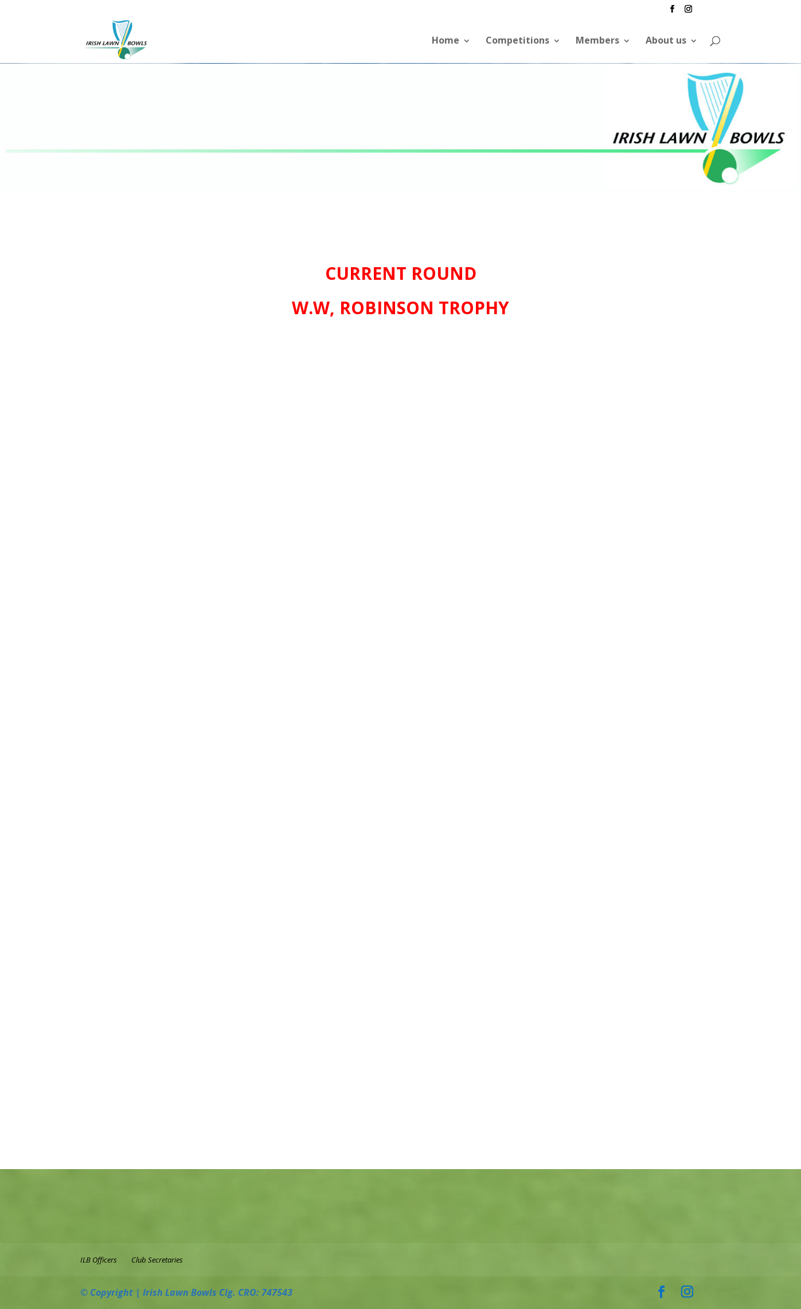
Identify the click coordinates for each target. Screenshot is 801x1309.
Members (597, 40)
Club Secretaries (157, 1260)
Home (445, 40)
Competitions (517, 40)
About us (666, 40)
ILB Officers (98, 1260)
